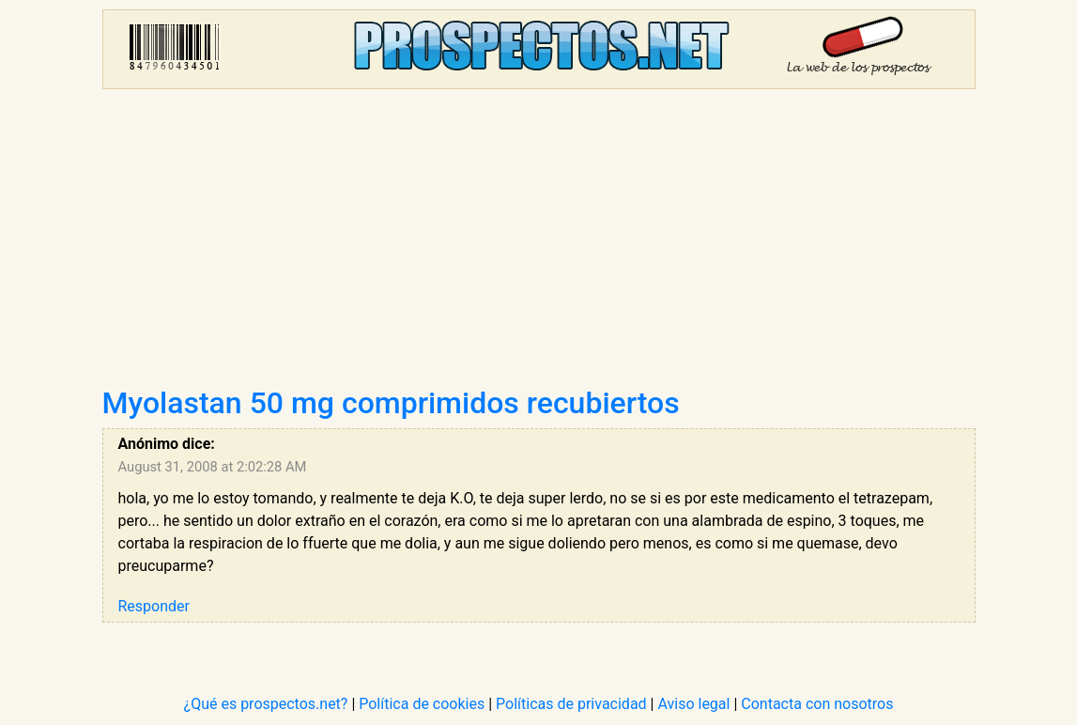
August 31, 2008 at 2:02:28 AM (212, 466)
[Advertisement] (539, 244)
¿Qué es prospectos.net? (266, 704)
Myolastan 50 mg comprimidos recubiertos (391, 403)
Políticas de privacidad (571, 704)
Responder (154, 606)
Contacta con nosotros (817, 704)
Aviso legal (693, 704)
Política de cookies (422, 704)
